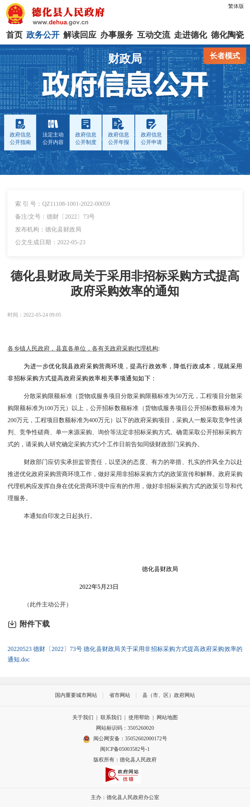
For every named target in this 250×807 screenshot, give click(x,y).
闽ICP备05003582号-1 (124, 749)
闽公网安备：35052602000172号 (125, 739)
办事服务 (116, 35)
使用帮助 (138, 717)
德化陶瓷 (227, 35)
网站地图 (167, 717)
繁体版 (236, 6)
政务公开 (42, 35)
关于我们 (82, 717)
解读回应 (79, 35)
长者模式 (225, 56)
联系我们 (111, 717)
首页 (14, 35)
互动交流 (153, 35)
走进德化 (190, 35)
